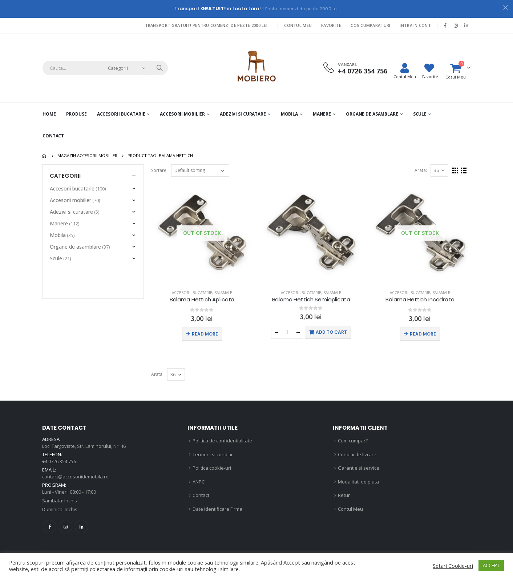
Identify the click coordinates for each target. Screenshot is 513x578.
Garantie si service (358, 468)
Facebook (49, 526)
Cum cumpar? (353, 440)
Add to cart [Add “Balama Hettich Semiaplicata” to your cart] (331, 332)
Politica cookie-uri (212, 468)
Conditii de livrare (357, 454)
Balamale (223, 292)
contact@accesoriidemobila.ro (75, 476)
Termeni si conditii (212, 454)
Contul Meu (298, 25)
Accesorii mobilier (182, 114)
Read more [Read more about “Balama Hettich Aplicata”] (205, 334)
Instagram (65, 526)
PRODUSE (76, 114)
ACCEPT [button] (491, 565)
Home (49, 114)
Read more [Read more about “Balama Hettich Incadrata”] (423, 334)
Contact (53, 136)
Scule (420, 114)
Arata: (421, 170)
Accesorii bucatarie (192, 292)
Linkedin (81, 526)
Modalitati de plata (358, 481)
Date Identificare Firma (217, 509)
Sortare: (159, 170)
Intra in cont (415, 25)
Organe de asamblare (372, 114)
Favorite (331, 25)
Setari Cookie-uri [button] (453, 565)
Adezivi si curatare (243, 114)
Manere (322, 114)
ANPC (199, 481)
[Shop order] (200, 170)
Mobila (289, 114)
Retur (344, 495)
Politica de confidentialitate (222, 440)
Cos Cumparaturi (370, 25)
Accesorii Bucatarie (121, 114)
